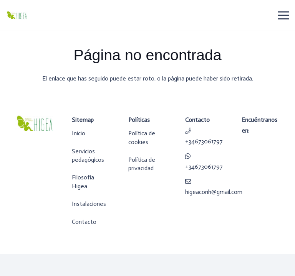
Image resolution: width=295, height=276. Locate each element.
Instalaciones (89, 203)
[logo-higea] (16, 15)
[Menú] (283, 15)
